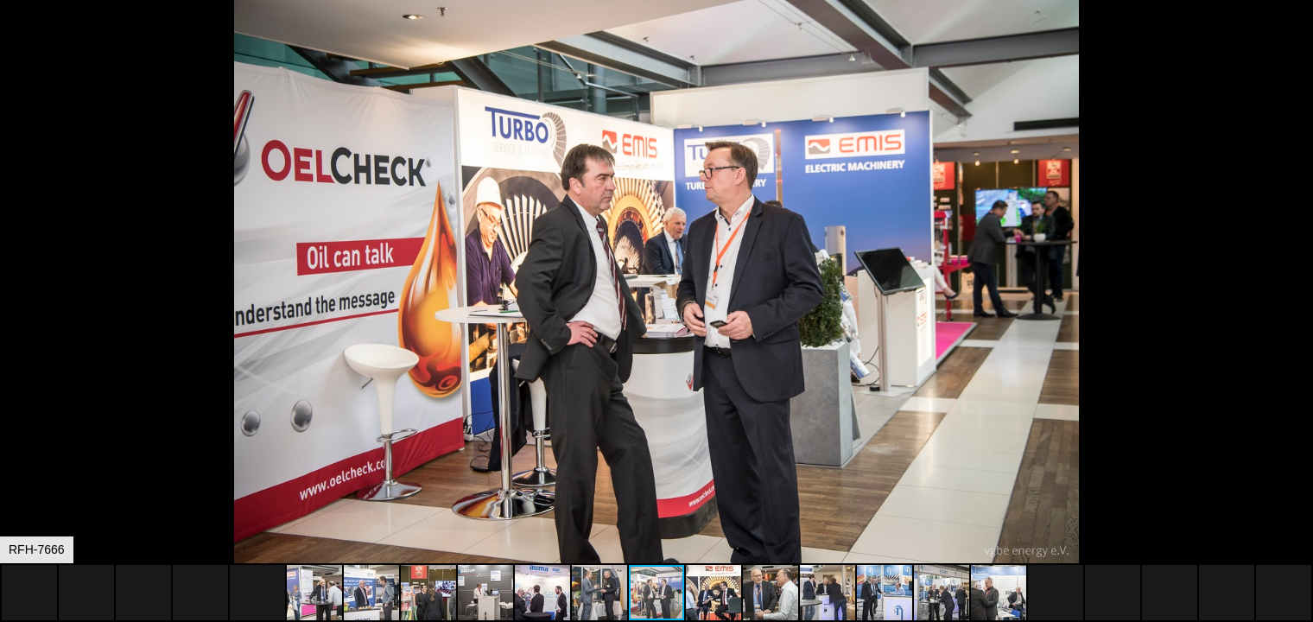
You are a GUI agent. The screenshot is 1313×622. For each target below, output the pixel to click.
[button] (1297, 45)
